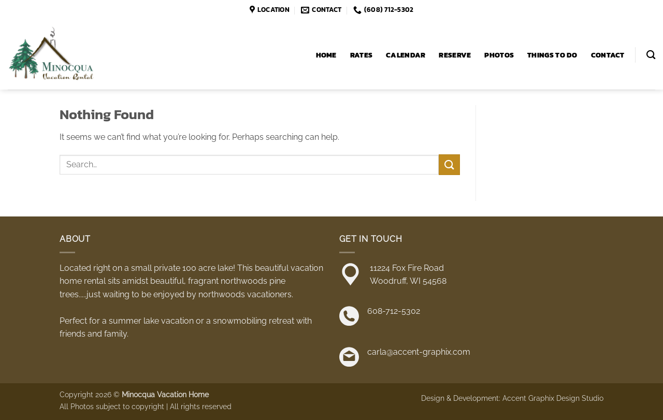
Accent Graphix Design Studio (552, 398)
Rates (361, 55)
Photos (499, 55)
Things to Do (552, 55)
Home (326, 55)
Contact (608, 55)
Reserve (455, 55)
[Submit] (449, 164)
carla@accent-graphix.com (418, 352)
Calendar (405, 55)
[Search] (650, 55)
